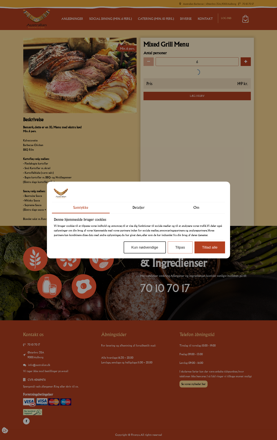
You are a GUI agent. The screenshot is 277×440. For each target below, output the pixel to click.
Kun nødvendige (144, 247)
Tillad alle (209, 247)
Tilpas (180, 247)
